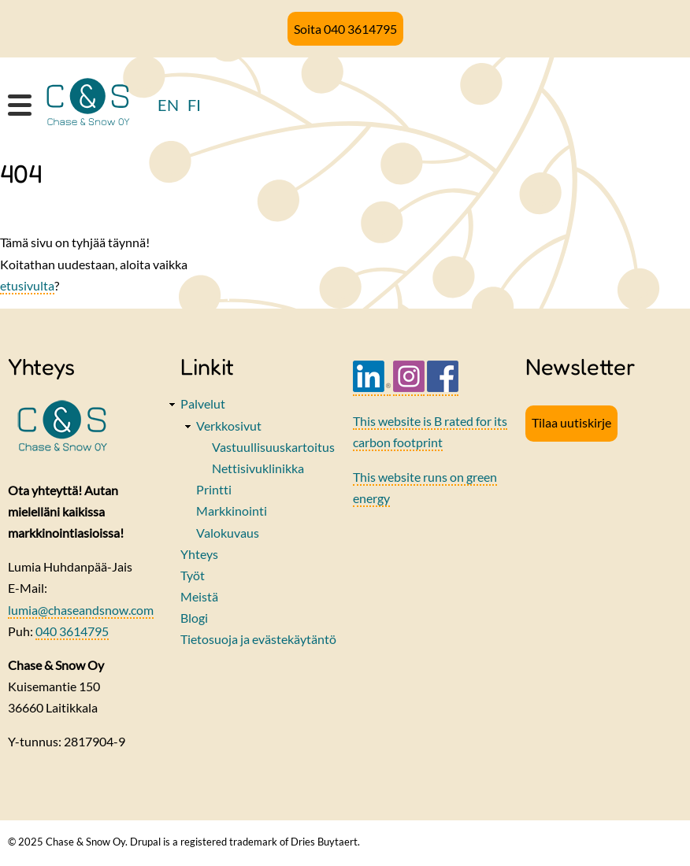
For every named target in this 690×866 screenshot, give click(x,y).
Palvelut (202, 403)
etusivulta (27, 285)
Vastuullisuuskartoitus (273, 446)
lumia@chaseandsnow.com (81, 609)
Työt (192, 575)
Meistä (199, 596)
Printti (214, 489)
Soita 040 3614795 (345, 28)
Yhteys (199, 553)
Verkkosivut (229, 425)
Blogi (194, 617)
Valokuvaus (227, 532)
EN (168, 104)
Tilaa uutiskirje (571, 422)
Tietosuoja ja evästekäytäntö (258, 638)
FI (194, 104)
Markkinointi (231, 510)
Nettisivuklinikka (258, 468)
